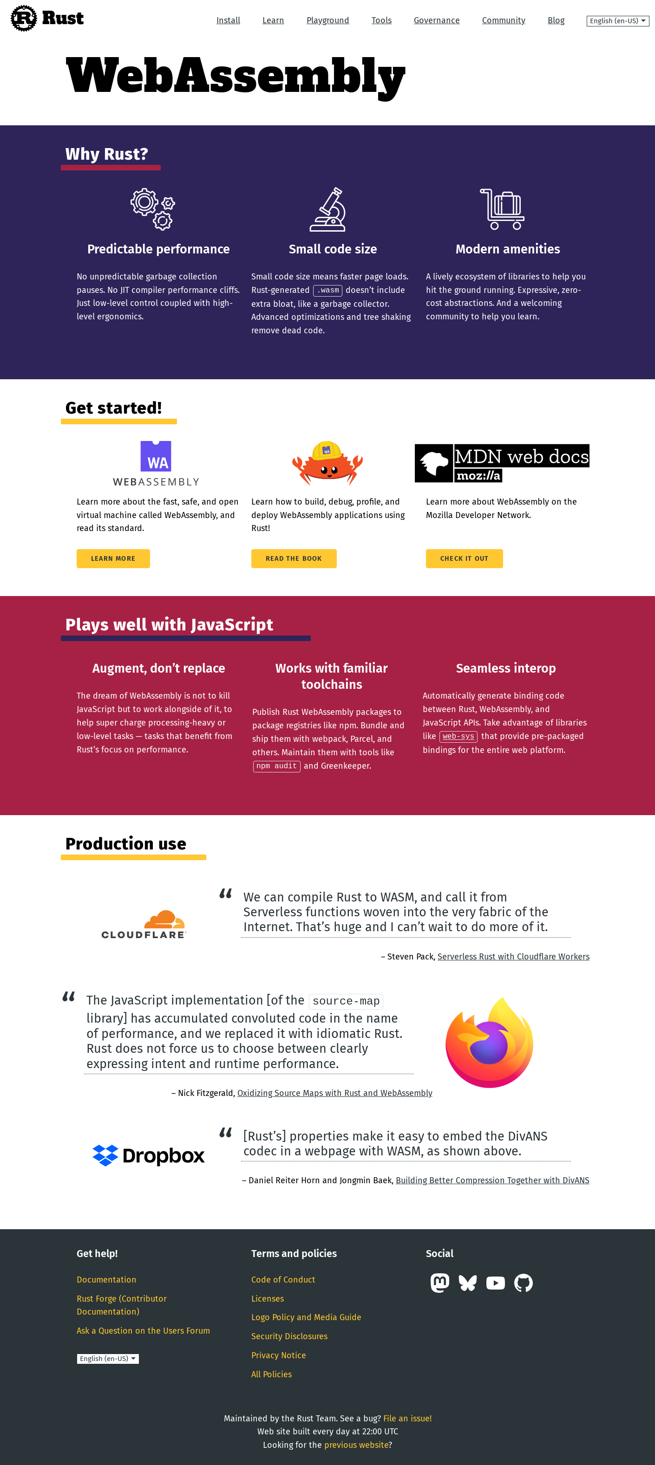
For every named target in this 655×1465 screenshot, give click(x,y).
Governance (437, 20)
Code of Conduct (283, 1279)
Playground (328, 20)
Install (228, 20)
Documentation (107, 1279)
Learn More (113, 558)
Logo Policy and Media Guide (306, 1316)
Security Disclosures (289, 1335)
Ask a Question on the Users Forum (143, 1330)
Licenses (267, 1298)
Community (503, 20)
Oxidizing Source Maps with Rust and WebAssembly (334, 1092)
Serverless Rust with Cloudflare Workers (514, 955)
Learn (273, 20)
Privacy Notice (278, 1354)
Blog (556, 20)
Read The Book (294, 558)
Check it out (464, 558)
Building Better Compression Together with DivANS (493, 1179)
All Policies (271, 1373)
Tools (382, 20)
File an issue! (407, 1418)
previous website (356, 1444)
